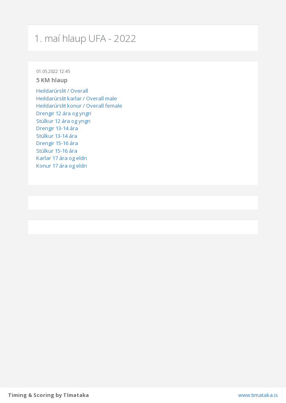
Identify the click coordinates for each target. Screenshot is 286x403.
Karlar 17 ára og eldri (61, 158)
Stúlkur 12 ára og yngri (63, 121)
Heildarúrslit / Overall (62, 90)
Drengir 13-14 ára (57, 128)
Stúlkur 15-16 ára (56, 150)
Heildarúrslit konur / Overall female (79, 105)
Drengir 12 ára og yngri (63, 113)
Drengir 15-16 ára (57, 143)
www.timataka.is (258, 395)
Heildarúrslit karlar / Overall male (76, 98)
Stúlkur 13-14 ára (56, 135)
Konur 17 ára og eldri (61, 165)
